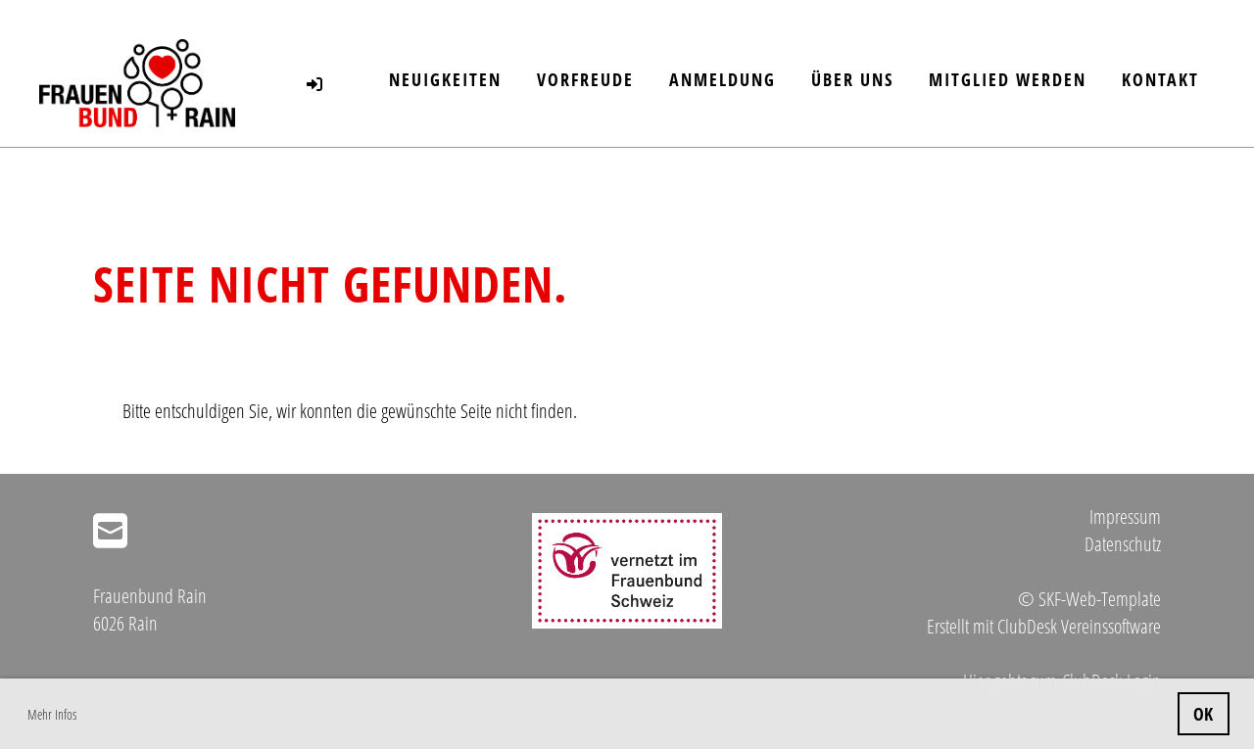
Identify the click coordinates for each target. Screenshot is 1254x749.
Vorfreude (585, 79)
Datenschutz (1123, 544)
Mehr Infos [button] (51, 714)
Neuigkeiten (445, 79)
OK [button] (1203, 714)
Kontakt (1160, 79)
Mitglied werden (1007, 79)
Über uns (852, 79)
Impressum (1125, 516)
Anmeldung (722, 79)
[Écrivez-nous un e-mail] (110, 530)
